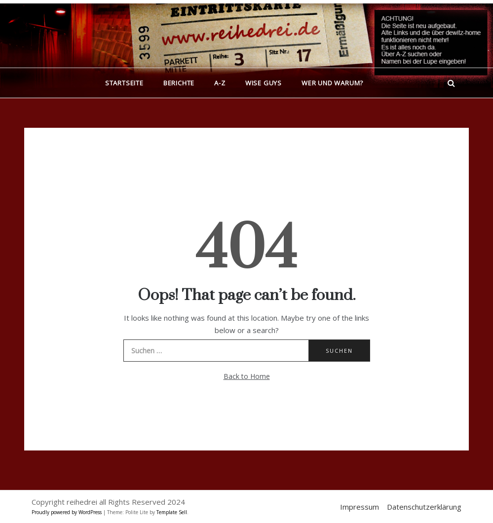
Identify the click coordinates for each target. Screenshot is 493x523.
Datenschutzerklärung (424, 507)
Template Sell (171, 512)
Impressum (359, 507)
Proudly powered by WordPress (67, 512)
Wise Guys (263, 82)
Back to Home (247, 376)
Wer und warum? (332, 82)
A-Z (219, 82)
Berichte (178, 82)
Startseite (124, 82)
